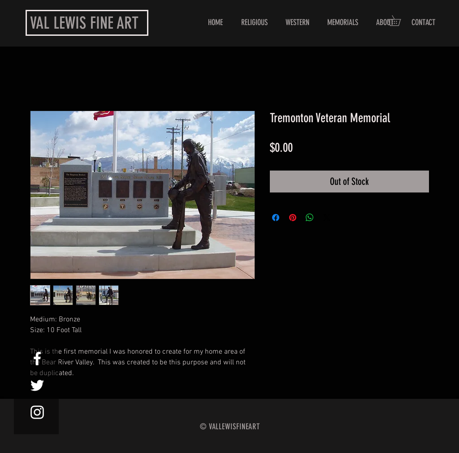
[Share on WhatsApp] (309, 217)
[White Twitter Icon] (37, 385)
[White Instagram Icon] (37, 412)
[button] (399, 20)
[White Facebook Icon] (37, 359)
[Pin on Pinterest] (292, 217)
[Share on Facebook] (275, 217)
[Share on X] (326, 217)
